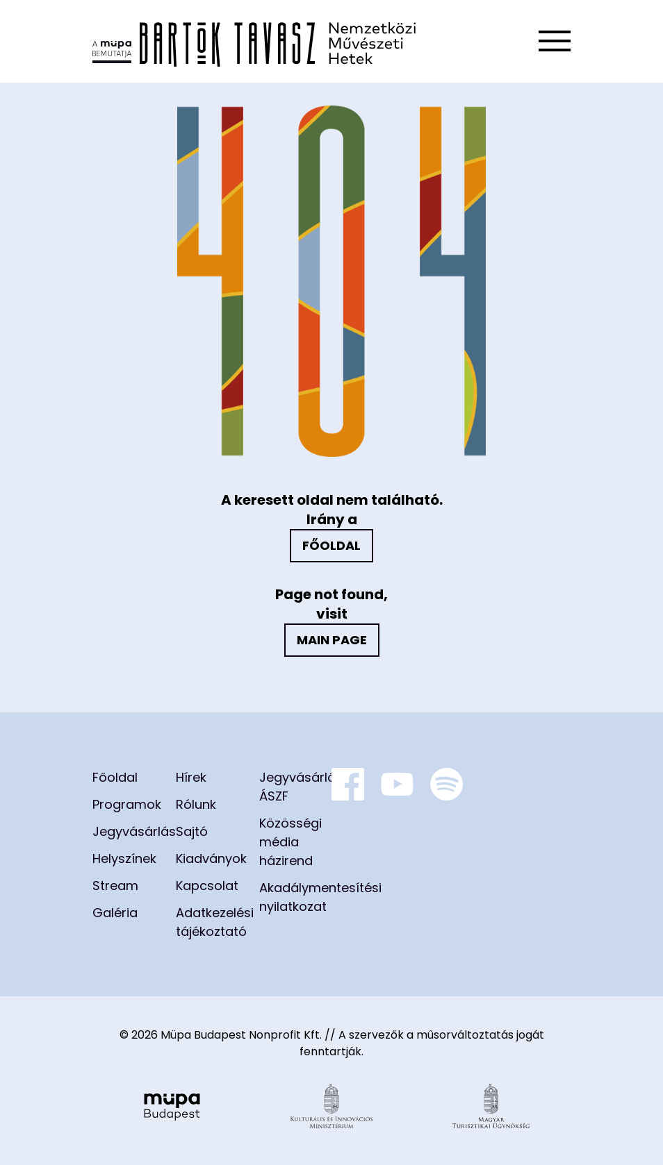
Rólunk (196, 804)
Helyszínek (124, 858)
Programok (126, 804)
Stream (115, 885)
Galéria (115, 912)
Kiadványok (211, 858)
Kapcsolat (207, 885)
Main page (332, 639)
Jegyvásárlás (134, 831)
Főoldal (331, 545)
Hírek (191, 777)
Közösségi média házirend (290, 841)
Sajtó (192, 831)
